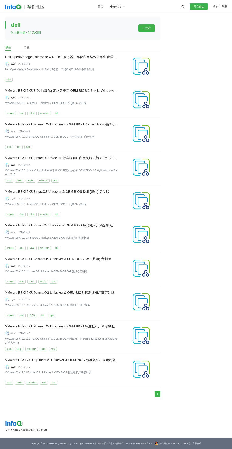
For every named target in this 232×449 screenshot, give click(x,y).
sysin (13, 64)
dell (9, 79)
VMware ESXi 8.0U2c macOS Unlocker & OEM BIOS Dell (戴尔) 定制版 (58, 259)
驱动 (19, 349)
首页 (101, 6)
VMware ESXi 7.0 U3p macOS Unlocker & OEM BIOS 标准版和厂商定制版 (60, 360)
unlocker (44, 113)
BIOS (30, 180)
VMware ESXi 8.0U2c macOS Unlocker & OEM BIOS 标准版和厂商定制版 (60, 293)
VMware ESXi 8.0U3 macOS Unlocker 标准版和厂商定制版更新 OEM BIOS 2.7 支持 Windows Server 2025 (84, 158)
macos (10, 113)
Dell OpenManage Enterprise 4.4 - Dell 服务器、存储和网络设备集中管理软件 (62, 57)
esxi (21, 113)
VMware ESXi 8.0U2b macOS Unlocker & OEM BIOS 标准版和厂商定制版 (60, 326)
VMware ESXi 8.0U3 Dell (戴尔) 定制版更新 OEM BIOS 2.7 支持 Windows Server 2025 (69, 91)
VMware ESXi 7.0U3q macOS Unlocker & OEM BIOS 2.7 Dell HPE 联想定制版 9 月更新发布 (73, 124)
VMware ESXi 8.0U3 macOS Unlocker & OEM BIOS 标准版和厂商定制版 (59, 225)
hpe (28, 147)
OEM (31, 113)
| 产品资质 (196, 443)
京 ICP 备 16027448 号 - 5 (139, 443)
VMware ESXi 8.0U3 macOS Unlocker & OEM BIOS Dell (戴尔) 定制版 (57, 192)
